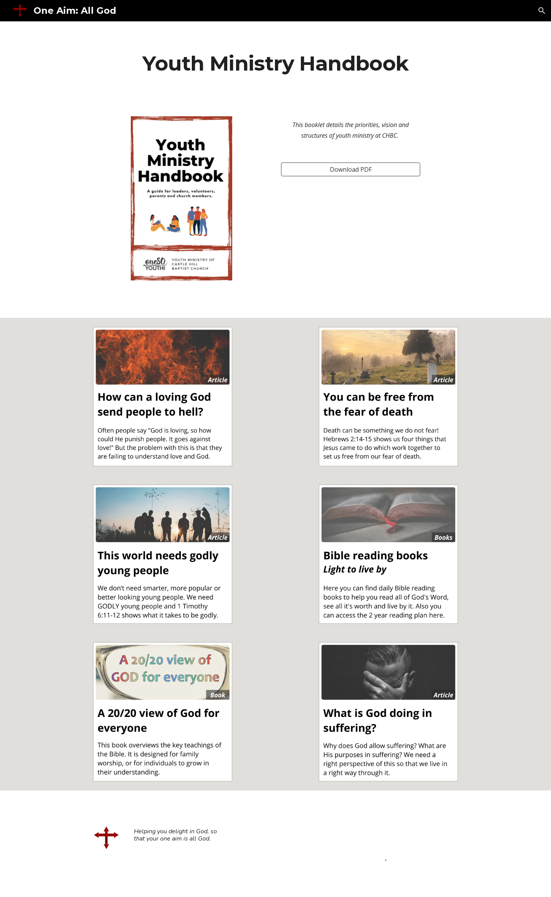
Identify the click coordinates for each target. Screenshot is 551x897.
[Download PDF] (350, 169)
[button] (542, 11)
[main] (275, 63)
